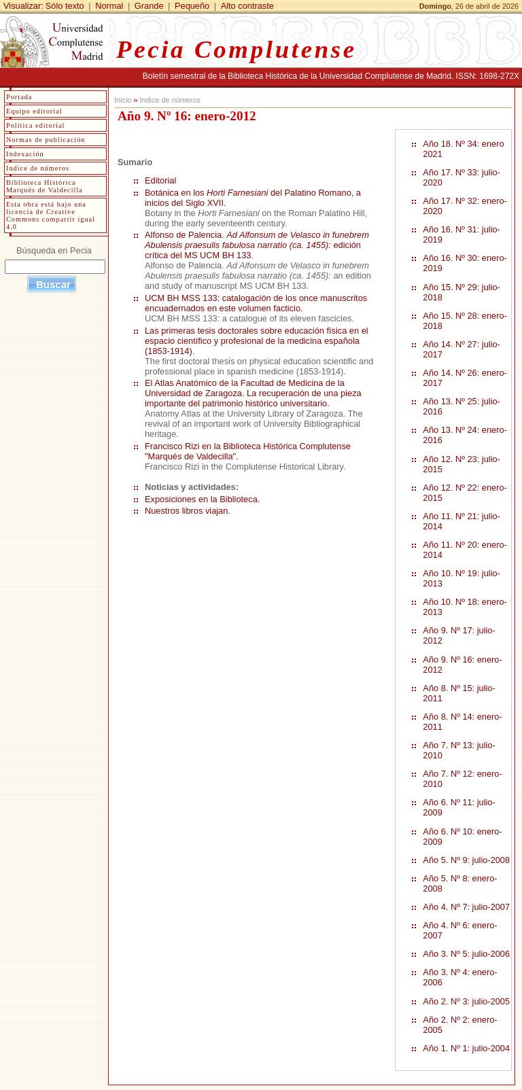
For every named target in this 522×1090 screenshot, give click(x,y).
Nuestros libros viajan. (187, 511)
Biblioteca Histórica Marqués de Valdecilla (44, 186)
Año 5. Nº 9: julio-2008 (466, 860)
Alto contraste (247, 6)
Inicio (122, 100)
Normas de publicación (45, 139)
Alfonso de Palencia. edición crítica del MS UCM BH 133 (257, 245)
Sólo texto (65, 6)
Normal (109, 6)
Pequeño (192, 6)
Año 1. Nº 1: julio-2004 (466, 1048)
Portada (19, 97)
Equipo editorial (34, 111)
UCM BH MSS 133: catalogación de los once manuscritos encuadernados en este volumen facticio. (256, 303)
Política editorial (35, 125)
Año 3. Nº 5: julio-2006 (466, 954)
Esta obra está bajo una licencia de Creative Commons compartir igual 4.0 (50, 215)
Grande (149, 6)
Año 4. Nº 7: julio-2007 (466, 907)
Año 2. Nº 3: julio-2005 (466, 1001)
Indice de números (169, 100)
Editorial (160, 180)
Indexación (25, 154)
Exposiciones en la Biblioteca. (202, 499)
